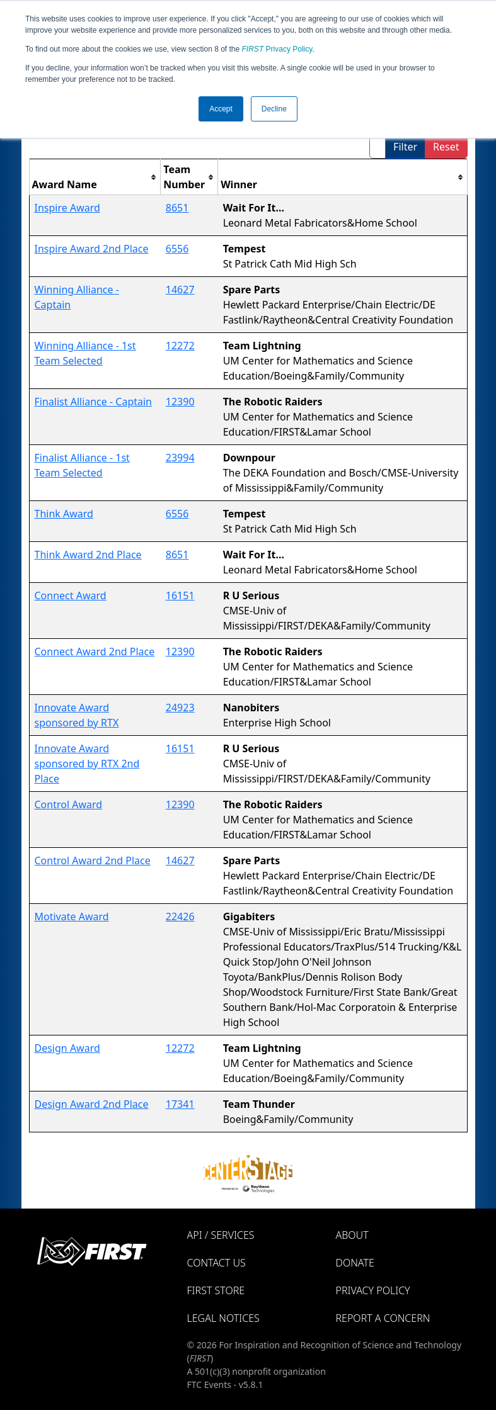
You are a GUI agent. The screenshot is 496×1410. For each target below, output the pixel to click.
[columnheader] (95, 177)
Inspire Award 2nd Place (92, 249)
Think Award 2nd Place (88, 554)
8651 (177, 208)
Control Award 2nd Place (93, 860)
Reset (446, 147)
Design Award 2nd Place (92, 1104)
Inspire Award (67, 208)
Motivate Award (72, 916)
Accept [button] (221, 108)
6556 (177, 249)
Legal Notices (223, 1318)
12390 (180, 402)
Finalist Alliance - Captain (94, 402)
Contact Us (216, 1263)
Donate (355, 1263)
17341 (180, 1104)
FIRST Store (216, 1290)
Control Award (69, 804)
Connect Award (71, 595)
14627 (180, 289)
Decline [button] (274, 108)
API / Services (221, 1235)
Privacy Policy (277, 49)
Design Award (67, 1048)
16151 (180, 595)
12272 (180, 345)
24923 (180, 707)
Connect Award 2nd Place (95, 651)
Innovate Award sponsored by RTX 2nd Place (87, 764)
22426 (180, 916)
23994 (180, 458)
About (352, 1235)
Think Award (64, 514)
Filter (405, 147)
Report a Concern (383, 1318)
